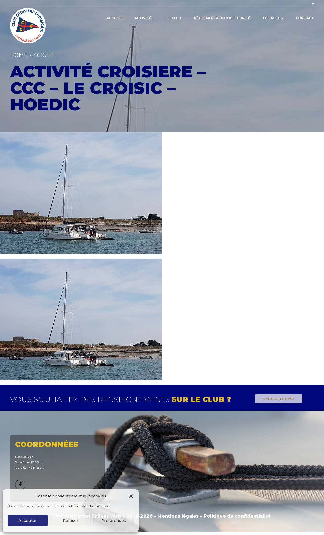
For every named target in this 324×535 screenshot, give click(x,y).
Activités (144, 18)
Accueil (114, 18)
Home (18, 55)
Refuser (70, 520)
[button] (131, 496)
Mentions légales (178, 516)
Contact (305, 18)
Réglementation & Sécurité (222, 18)
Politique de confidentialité (237, 516)
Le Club (173, 18)
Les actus (273, 18)
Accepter (27, 520)
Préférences (113, 520)
